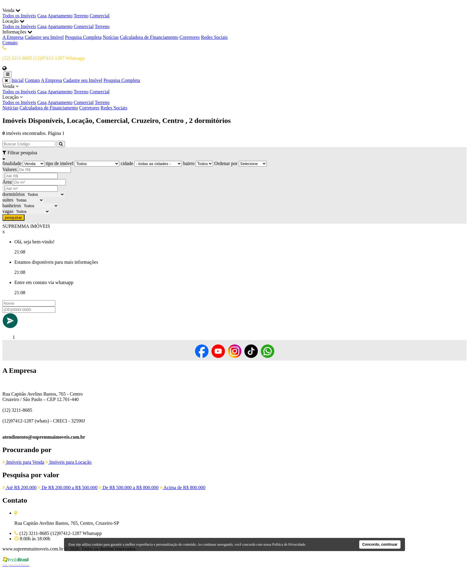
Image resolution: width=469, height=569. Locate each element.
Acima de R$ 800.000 (182, 487)
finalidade (12, 163)
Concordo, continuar (380, 544)
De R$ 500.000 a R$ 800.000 (129, 487)
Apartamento (60, 15)
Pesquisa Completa (83, 37)
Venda (234, 89)
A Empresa (13, 37)
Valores (9, 169)
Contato (10, 42)
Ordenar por (225, 163)
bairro (188, 163)
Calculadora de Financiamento (149, 37)
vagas (7, 211)
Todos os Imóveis (19, 15)
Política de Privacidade (288, 544)
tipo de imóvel (59, 163)
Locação (234, 99)
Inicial (17, 80)
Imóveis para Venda (23, 462)
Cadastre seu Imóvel (44, 37)
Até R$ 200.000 (19, 487)
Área (7, 181)
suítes (7, 199)
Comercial (100, 15)
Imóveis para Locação (68, 462)
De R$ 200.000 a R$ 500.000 (68, 487)
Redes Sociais (214, 37)
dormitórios (13, 194)
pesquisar (13, 217)
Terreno (81, 15)
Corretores (189, 37)
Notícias (111, 37)
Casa (42, 15)
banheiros (11, 205)
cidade (127, 163)
